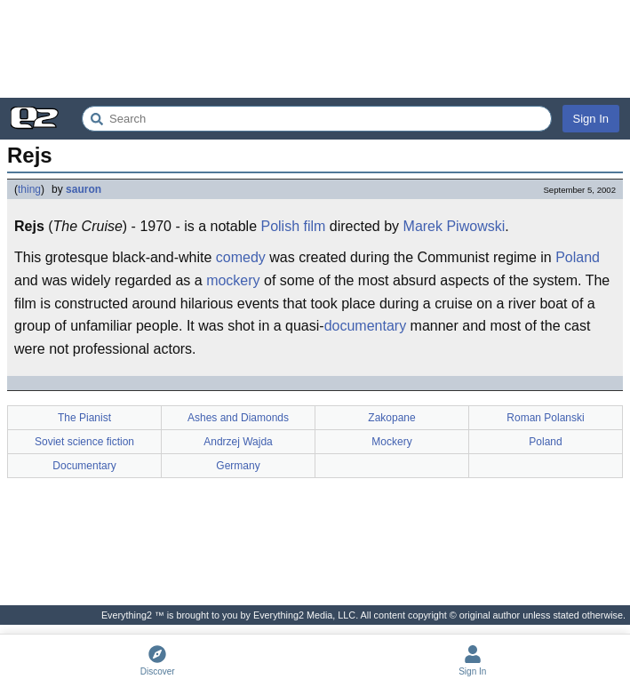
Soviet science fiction (84, 441)
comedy (241, 257)
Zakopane (391, 417)
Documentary (84, 465)
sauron (83, 189)
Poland (577, 257)
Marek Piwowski (454, 226)
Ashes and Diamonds (238, 417)
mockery (232, 280)
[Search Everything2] (317, 119)
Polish (279, 226)
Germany (237, 465)
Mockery (391, 441)
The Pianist (84, 417)
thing (29, 189)
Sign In (591, 118)
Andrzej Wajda (238, 441)
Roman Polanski (545, 417)
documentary (365, 325)
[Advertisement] (315, 48)
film (315, 226)
